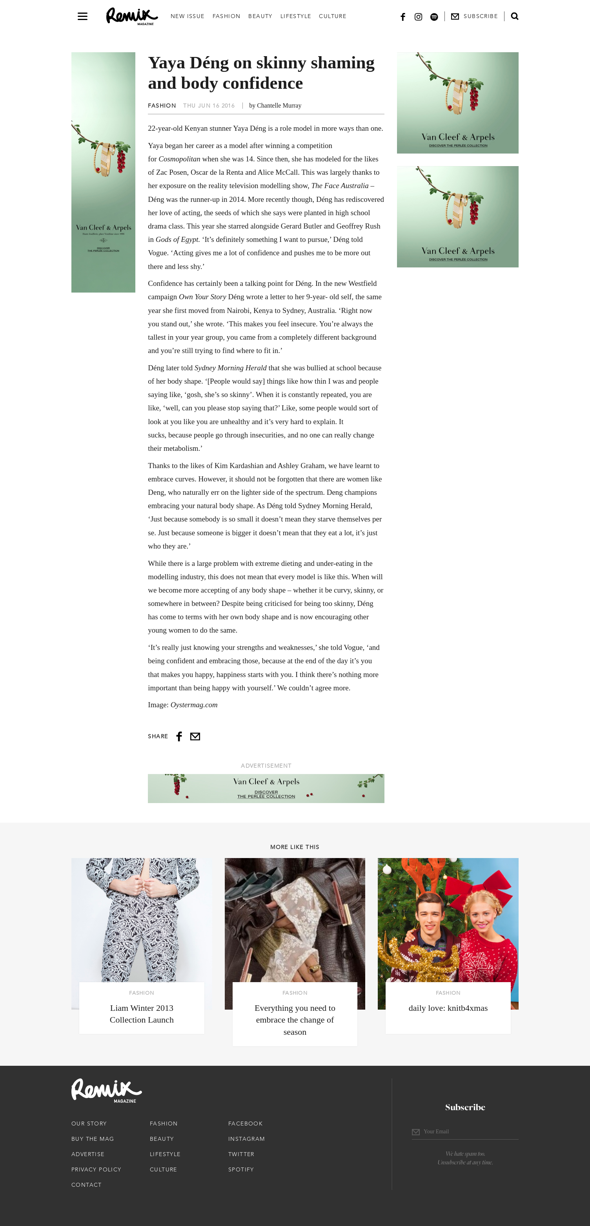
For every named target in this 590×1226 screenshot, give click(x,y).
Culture (332, 16)
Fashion (227, 16)
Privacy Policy (96, 1169)
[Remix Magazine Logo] (132, 16)
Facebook (245, 1123)
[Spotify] (434, 16)
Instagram (246, 1138)
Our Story (89, 1123)
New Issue (188, 16)
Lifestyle (295, 16)
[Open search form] (515, 16)
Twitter (241, 1154)
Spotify (241, 1169)
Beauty (260, 16)
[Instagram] (418, 16)
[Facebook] (403, 16)
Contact (86, 1184)
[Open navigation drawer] (82, 16)
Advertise (88, 1154)
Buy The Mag (92, 1138)
